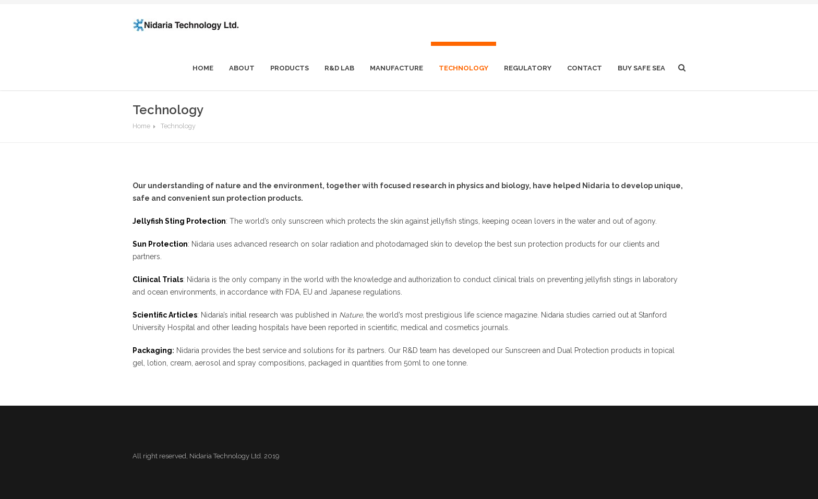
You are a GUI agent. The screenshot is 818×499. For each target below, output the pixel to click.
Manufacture (396, 68)
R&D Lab (339, 68)
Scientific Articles (165, 315)
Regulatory (527, 68)
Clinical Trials (158, 279)
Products (289, 68)
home (203, 68)
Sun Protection (160, 244)
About (242, 68)
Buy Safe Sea (641, 68)
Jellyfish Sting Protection (179, 221)
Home (141, 126)
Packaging (152, 350)
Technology (463, 68)
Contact (584, 68)
